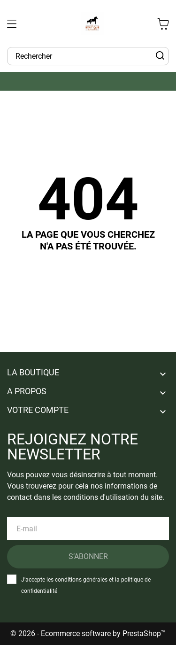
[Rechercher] (160, 55)
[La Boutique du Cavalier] (92, 23)
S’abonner (88, 556)
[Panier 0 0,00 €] (163, 24)
